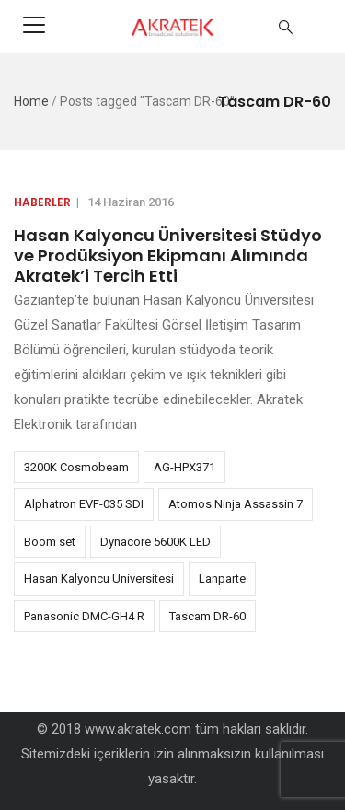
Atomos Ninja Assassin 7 (235, 504)
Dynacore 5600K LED (155, 542)
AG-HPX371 (184, 467)
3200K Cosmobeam (76, 467)
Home (31, 101)
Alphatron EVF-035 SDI (84, 504)
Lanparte (222, 578)
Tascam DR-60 (207, 616)
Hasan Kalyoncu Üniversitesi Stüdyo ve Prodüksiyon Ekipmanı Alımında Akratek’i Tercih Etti (168, 255)
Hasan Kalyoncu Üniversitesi (99, 578)
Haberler (42, 202)
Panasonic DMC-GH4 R (84, 616)
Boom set (49, 542)
